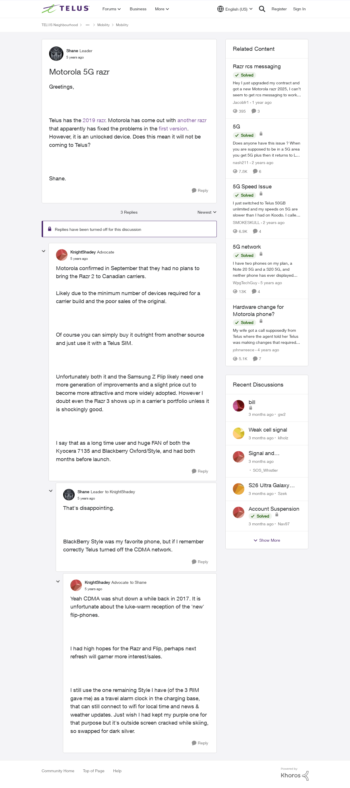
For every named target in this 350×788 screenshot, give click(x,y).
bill (252, 402)
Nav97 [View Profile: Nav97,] (284, 523)
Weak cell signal (268, 429)
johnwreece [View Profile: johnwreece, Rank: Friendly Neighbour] (243, 349)
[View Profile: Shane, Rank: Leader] (56, 53)
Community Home (58, 770)
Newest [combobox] (207, 212)
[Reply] (200, 190)
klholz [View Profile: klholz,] (283, 437)
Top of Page (94, 770)
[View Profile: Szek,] (238, 489)
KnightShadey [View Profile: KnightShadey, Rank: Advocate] (83, 251)
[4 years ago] (267, 350)
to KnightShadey (120, 491)
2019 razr (94, 120)
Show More (266, 540)
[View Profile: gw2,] (238, 405)
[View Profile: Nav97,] (238, 512)
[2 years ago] (261, 162)
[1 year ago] (261, 102)
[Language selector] (235, 9)
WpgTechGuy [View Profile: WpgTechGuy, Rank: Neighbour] (245, 282)
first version (173, 128)
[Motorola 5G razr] (79, 258)
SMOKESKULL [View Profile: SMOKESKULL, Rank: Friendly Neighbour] (246, 222)
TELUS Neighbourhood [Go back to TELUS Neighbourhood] (60, 25)
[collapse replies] (43, 251)
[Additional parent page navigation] (87, 25)
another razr (191, 120)
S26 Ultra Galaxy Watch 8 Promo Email (275, 485)
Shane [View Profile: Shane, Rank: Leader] (72, 50)
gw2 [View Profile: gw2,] (282, 414)
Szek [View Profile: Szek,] (282, 493)
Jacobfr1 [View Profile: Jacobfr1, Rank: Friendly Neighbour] (241, 102)
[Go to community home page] (66, 8)
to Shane (138, 582)
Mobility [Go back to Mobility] (103, 25)
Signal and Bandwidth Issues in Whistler (273, 453)
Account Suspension (274, 509)
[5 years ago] (270, 283)
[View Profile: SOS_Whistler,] (238, 457)
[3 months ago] (261, 414)
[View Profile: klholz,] (238, 433)
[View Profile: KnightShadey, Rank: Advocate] (61, 255)
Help (117, 770)
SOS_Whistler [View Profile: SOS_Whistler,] (265, 469)
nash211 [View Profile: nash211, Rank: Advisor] (241, 162)
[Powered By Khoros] (295, 774)
